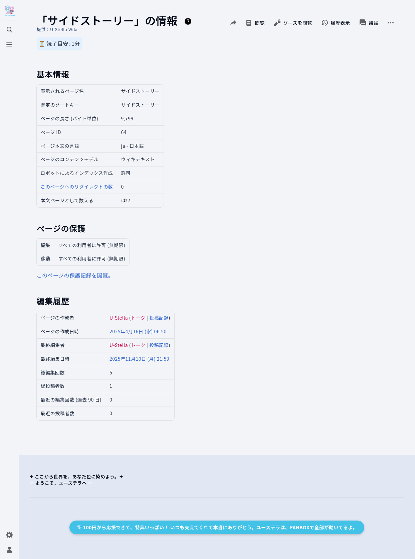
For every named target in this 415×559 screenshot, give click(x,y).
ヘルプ (189, 21)
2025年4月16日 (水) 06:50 (138, 331)
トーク (138, 317)
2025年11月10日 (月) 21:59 (139, 358)
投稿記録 (159, 317)
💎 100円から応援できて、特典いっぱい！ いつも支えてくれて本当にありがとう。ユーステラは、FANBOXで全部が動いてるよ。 (217, 527)
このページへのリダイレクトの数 (77, 186)
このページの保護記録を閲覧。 (75, 275)
